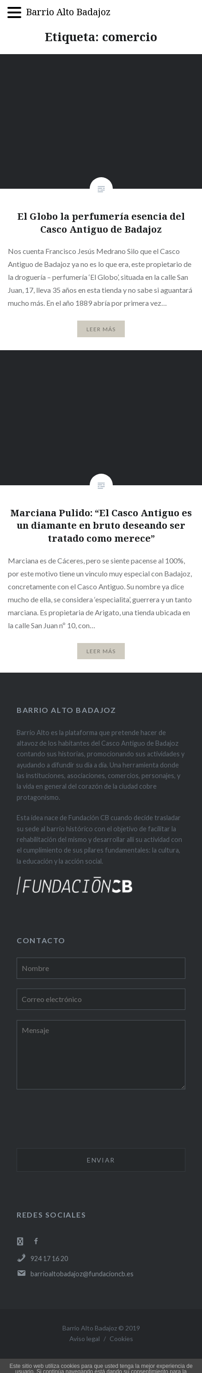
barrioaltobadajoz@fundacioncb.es (75, 1274)
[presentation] (87, 1120)
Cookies (121, 1338)
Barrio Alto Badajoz (68, 12)
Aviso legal (84, 1338)
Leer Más (101, 329)
